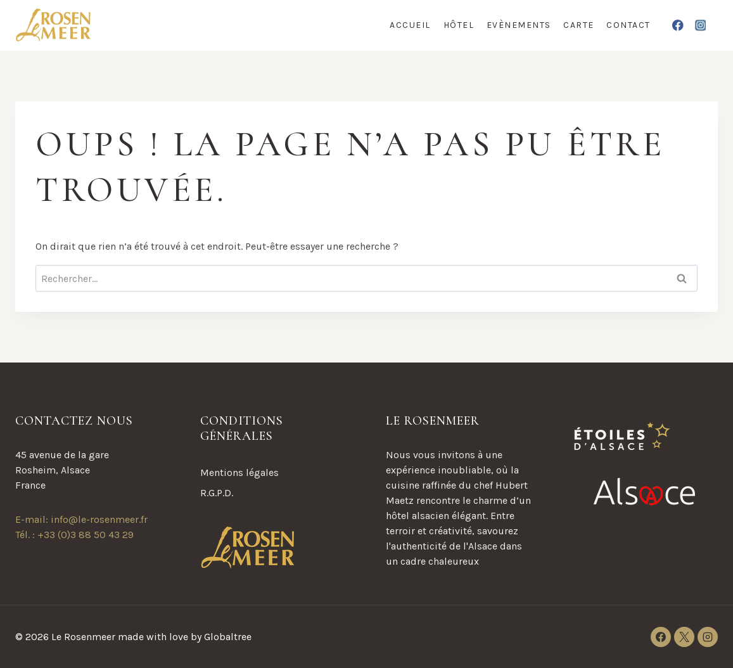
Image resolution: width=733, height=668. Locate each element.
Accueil (410, 25)
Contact (628, 25)
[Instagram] (700, 25)
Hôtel (459, 25)
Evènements (519, 25)
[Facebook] (678, 25)
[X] (684, 637)
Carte (578, 25)
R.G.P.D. (216, 493)
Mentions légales (239, 472)
